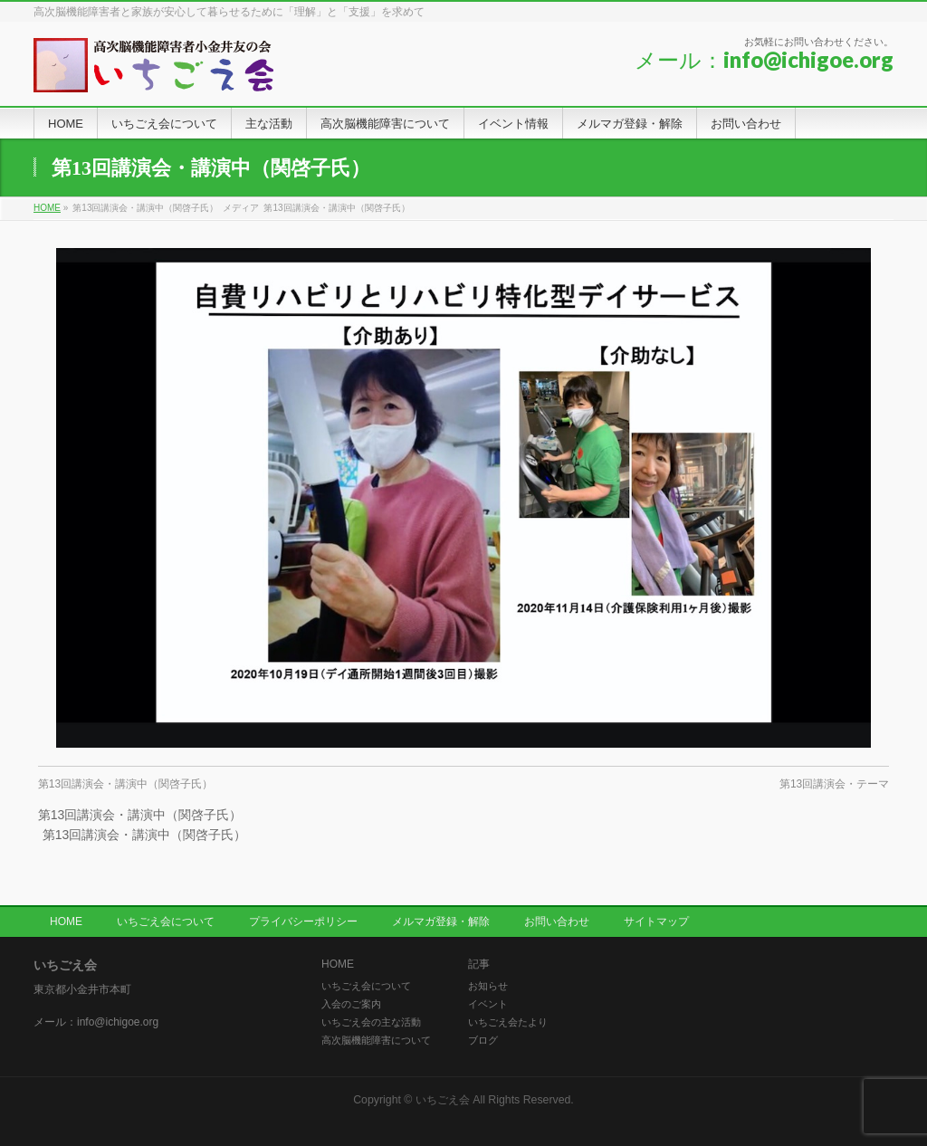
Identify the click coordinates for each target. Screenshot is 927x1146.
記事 (479, 964)
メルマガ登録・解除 (441, 921)
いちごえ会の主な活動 (371, 1022)
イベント (488, 1003)
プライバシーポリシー (303, 921)
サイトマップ (656, 921)
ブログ (483, 1040)
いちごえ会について (166, 921)
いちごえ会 (443, 1099)
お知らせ (488, 985)
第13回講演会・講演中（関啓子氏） (125, 784)
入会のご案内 (351, 1003)
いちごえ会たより (508, 1022)
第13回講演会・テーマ (834, 784)
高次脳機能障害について (376, 1040)
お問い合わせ (556, 921)
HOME (66, 921)
